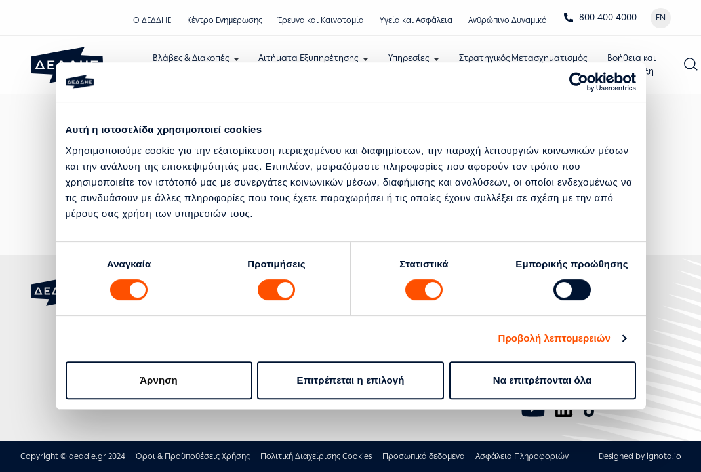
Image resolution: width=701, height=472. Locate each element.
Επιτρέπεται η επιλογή (351, 379)
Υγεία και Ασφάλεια (416, 20)
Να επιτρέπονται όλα (542, 379)
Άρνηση (159, 379)
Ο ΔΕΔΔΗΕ (152, 20)
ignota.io (664, 456)
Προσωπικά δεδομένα (423, 456)
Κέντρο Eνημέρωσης (224, 20)
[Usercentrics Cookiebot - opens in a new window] (578, 82)
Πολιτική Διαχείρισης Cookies (316, 456)
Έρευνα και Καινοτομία (321, 20)
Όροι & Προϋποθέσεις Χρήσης (193, 456)
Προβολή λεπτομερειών (554, 338)
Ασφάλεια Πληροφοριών (522, 456)
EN (661, 17)
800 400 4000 (600, 17)
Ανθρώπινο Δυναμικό (507, 20)
